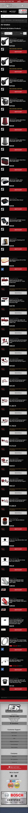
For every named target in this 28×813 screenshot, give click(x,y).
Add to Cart (18, 51)
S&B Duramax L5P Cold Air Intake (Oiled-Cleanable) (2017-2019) (17, 41)
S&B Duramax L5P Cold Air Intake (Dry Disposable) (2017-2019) (17, 61)
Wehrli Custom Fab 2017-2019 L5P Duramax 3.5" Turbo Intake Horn (17, 281)
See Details (18, 293)
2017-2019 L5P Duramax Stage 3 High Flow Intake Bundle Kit (17, 420)
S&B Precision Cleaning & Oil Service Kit (17, 240)
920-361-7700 (14, 716)
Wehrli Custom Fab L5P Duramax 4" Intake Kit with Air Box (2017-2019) (18, 341)
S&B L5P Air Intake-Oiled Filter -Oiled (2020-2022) (17, 160)
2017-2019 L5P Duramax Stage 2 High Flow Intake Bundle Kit (17, 400)
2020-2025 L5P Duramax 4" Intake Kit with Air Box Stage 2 (17, 480)
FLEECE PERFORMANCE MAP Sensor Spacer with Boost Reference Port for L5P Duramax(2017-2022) (16, 621)
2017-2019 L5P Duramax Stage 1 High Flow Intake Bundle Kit (17, 380)
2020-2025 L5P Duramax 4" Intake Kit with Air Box (16, 460)
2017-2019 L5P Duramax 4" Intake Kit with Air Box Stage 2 (17, 360)
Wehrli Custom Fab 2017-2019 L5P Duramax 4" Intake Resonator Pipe (16, 301)
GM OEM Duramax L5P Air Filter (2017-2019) (17, 260)
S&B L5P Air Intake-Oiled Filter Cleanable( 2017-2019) (17, 120)
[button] (14, 16)
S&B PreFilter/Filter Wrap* (16, 200)
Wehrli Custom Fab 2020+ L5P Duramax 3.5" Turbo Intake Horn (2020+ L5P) (18, 321)
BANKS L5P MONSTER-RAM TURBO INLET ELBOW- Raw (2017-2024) (16, 581)
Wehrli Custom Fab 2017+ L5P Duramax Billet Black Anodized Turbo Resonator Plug (17, 681)
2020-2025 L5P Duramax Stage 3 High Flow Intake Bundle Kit (17, 500)
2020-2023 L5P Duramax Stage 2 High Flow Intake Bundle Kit (17, 440)
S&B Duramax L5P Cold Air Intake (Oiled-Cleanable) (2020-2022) (17, 81)
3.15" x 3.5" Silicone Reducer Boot (16, 520)
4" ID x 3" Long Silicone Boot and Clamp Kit (18, 540)
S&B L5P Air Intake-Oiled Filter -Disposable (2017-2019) (17, 140)
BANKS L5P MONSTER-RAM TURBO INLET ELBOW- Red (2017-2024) (18, 601)
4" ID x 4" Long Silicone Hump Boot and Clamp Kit (17, 560)
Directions (14, 723)
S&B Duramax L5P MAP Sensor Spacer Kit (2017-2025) (17, 220)
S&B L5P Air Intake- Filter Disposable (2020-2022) (16, 180)
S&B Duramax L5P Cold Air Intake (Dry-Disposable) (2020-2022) (17, 101)
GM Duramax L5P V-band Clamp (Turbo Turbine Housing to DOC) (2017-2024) (18, 641)
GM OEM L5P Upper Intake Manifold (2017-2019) (16, 660)
